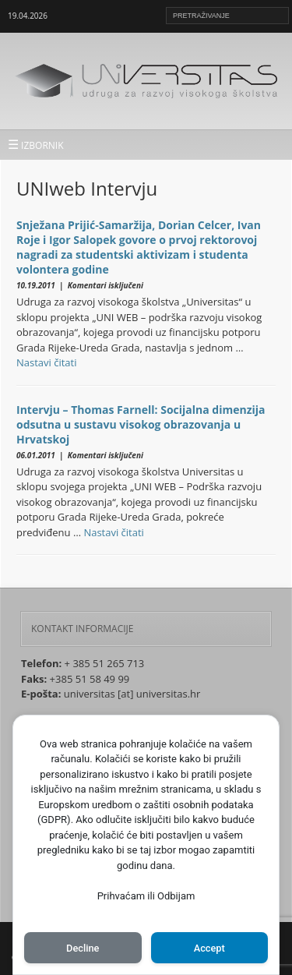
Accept (209, 948)
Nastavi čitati (46, 362)
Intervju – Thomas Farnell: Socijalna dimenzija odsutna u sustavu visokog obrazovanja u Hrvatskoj (141, 424)
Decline (82, 948)
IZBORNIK (36, 144)
